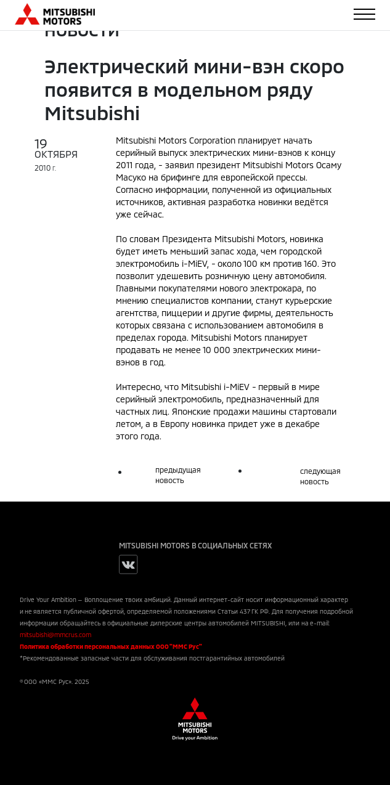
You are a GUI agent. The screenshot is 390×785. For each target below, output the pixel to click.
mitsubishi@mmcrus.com (55, 634)
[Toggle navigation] (364, 14)
